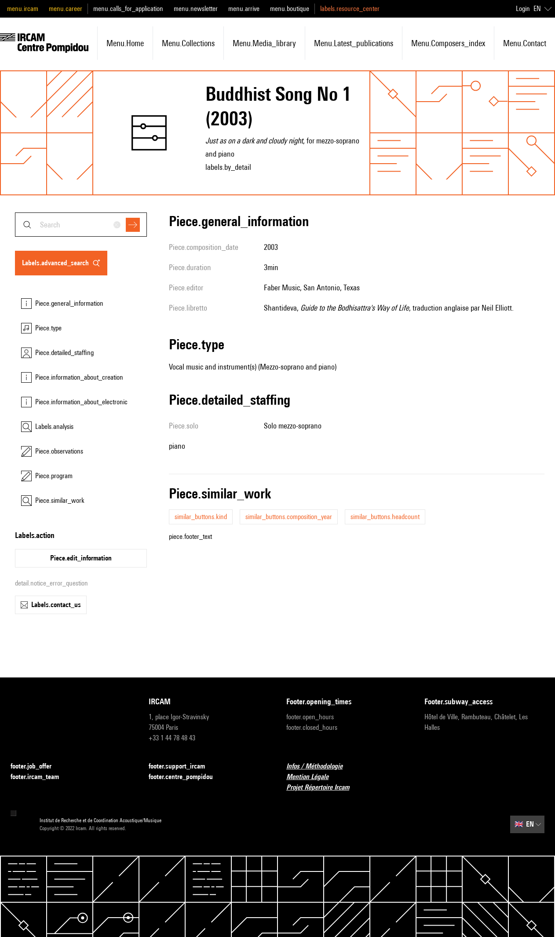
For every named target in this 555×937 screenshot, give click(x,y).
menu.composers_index (448, 43)
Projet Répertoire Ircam (323, 787)
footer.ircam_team (40, 777)
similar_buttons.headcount (385, 516)
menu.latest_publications (353, 43)
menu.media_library (264, 43)
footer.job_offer (36, 766)
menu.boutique (289, 8)
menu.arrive (243, 8)
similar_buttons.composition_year (288, 516)
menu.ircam (22, 8)
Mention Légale (312, 777)
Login (523, 8)
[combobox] (81, 224)
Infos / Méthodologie (319, 766)
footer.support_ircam (182, 766)
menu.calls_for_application (128, 8)
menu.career (65, 8)
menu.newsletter (196, 8)
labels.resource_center (350, 8)
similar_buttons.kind (201, 516)
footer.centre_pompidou (186, 777)
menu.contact (524, 43)
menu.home (125, 43)
